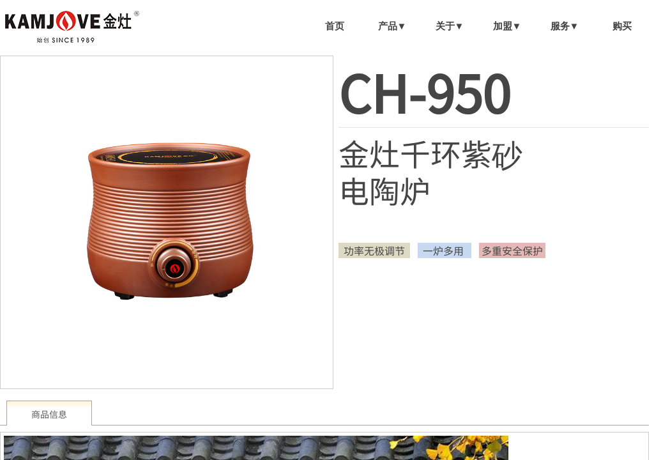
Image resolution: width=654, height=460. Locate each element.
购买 (622, 25)
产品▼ (392, 25)
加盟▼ (507, 25)
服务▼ (565, 25)
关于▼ (450, 25)
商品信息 (49, 414)
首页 (334, 25)
